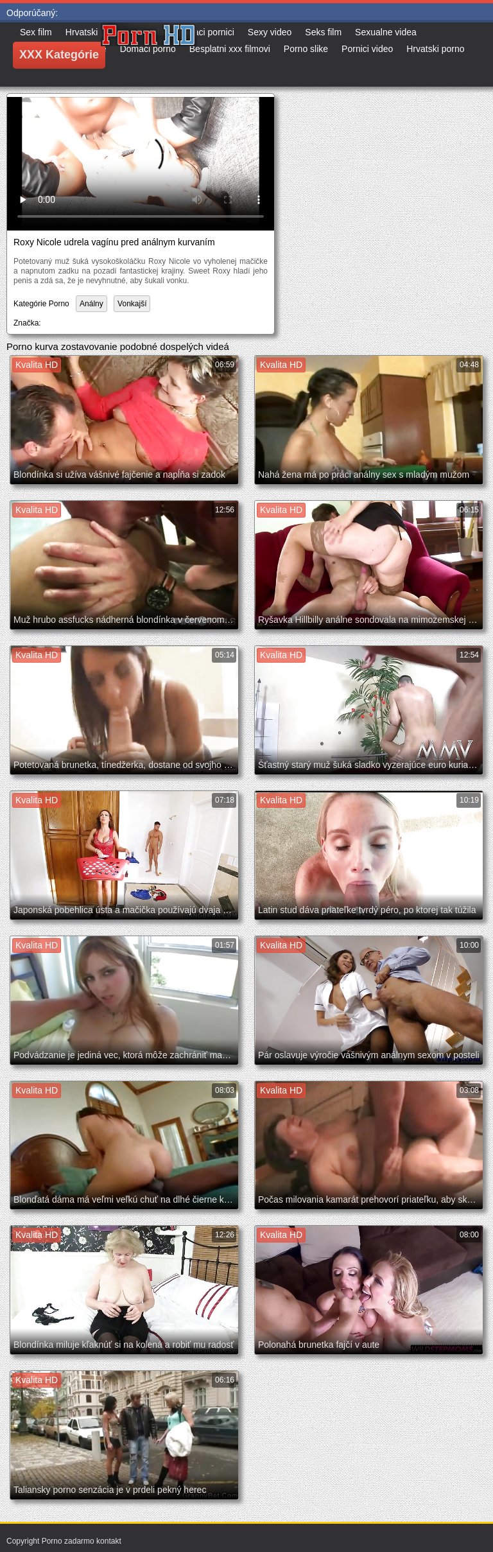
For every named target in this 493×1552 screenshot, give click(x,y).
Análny (91, 303)
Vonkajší (131, 303)
